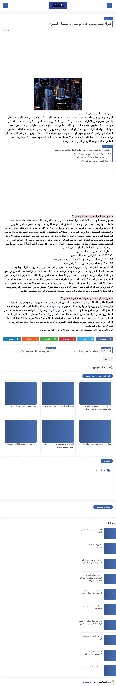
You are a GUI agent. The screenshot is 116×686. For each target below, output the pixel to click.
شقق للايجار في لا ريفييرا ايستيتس (59, 406)
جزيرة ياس (98, 317)
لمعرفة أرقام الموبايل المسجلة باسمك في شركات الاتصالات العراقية (90, 578)
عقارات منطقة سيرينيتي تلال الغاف (96, 444)
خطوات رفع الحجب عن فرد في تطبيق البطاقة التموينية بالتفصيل (82, 150)
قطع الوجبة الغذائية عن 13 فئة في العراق (92, 157)
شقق (108, 19)
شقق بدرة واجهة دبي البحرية (24, 406)
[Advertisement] (58, 53)
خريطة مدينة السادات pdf (91, 667)
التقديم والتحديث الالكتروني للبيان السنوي (91, 153)
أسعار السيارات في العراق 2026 (95, 161)
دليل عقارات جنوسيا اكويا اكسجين (22, 444)
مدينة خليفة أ (56, 306)
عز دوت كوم (86, 682)
